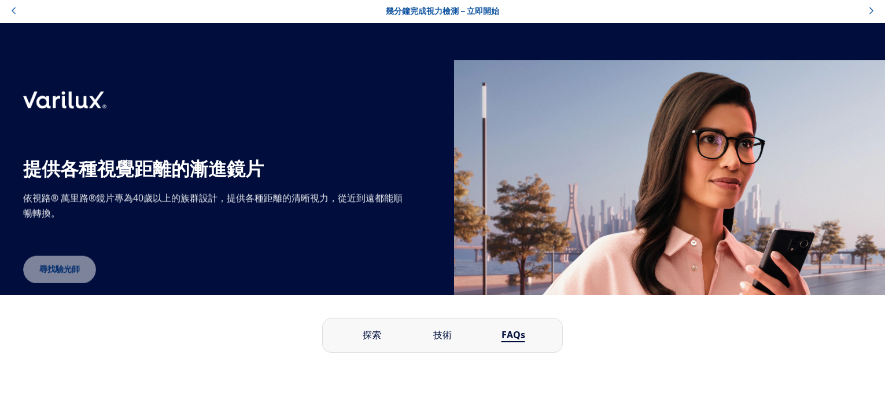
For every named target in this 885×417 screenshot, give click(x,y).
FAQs (513, 335)
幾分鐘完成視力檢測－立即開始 (442, 12)
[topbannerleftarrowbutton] (13, 11)
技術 (442, 335)
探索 (372, 335)
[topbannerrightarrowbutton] (871, 11)
